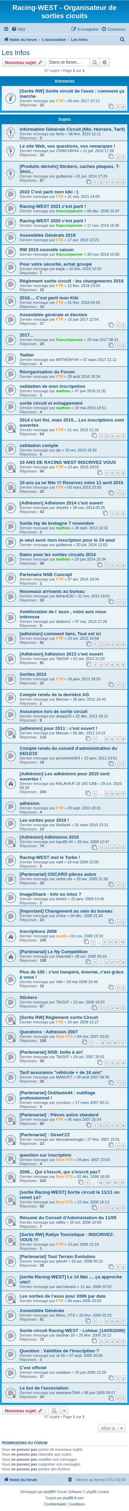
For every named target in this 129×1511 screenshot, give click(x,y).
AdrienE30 (65, 596)
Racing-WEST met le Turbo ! (50, 857)
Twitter (27, 355)
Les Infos (16, 52)
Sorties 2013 (33, 674)
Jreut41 (62, 508)
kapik (60, 269)
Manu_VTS (65, 1315)
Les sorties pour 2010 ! (44, 820)
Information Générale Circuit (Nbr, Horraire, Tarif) (72, 129)
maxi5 (61, 936)
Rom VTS (64, 1036)
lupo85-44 (64, 842)
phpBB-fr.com (73, 1498)
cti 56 (60, 1355)
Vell (59, 982)
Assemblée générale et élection (53, 314)
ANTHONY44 (67, 360)
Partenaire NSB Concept (46, 574)
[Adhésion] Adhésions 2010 (49, 837)
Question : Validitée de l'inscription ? (59, 1350)
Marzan (62, 699)
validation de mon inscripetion (52, 386)
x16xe (61, 916)
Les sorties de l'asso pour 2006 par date (63, 1296)
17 (122, 1182)
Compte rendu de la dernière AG (54, 694)
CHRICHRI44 (67, 151)
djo (58, 450)
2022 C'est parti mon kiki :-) (49, 191)
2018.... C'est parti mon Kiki (49, 297)
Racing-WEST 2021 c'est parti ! (53, 206)
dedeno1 (63, 621)
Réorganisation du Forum (47, 371)
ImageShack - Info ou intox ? (51, 894)
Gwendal (63, 956)
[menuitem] (18, 29)
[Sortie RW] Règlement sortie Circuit (59, 1017)
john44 (61, 1261)
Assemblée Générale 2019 (48, 235)
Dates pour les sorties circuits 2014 (58, 554)
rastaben (63, 1372)
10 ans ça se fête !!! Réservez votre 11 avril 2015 (71, 482)
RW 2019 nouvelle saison (47, 249)
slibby (61, 1222)
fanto (60, 134)
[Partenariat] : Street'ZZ (45, 1134)
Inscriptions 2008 (38, 931)
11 (122, 1043)
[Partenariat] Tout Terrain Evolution (57, 1256)
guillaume (64, 176)
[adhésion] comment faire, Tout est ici (60, 633)
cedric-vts (64, 879)
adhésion (30, 803)
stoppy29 (64, 716)
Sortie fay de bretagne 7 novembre (57, 523)
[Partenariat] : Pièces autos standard (59, 1114)
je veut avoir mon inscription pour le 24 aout (67, 540)
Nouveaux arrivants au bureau (52, 591)
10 (122, 942)
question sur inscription (45, 1155)
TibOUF (62, 659)
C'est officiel (33, 1367)
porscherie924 (68, 758)
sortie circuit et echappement (51, 403)
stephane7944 (68, 1393)
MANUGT (64, 1077)
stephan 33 (65, 1335)
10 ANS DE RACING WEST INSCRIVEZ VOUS (68, 462)
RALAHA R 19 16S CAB (76, 783)
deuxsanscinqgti (69, 1139)
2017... (26, 335)
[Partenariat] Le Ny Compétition (54, 951)
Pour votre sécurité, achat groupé (56, 264)
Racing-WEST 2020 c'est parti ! (53, 220)
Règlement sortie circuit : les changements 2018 (71, 281)
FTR (59, 101)
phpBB (49, 1492)
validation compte (39, 445)
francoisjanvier (69, 211)
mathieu (63, 391)
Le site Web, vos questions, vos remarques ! (67, 146)
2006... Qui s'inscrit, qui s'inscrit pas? (60, 1171)
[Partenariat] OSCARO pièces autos (58, 874)
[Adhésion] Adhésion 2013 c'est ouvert (61, 654)
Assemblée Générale (42, 1310)
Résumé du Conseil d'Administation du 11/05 (68, 1217)
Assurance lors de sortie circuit (53, 711)
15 (107, 1182)
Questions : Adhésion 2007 (49, 1031)
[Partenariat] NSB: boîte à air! (51, 1052)
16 (115, 1182)
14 (100, 1182)
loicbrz (61, 899)
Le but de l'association (44, 1388)
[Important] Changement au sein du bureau (66, 911)
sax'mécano (66, 1287)
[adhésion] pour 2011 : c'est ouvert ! (58, 728)
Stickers (28, 997)
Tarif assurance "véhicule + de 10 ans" (61, 1072)
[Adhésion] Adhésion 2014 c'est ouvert (61, 503)
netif (59, 862)
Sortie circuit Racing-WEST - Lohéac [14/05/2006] (72, 1330)
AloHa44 (63, 825)
